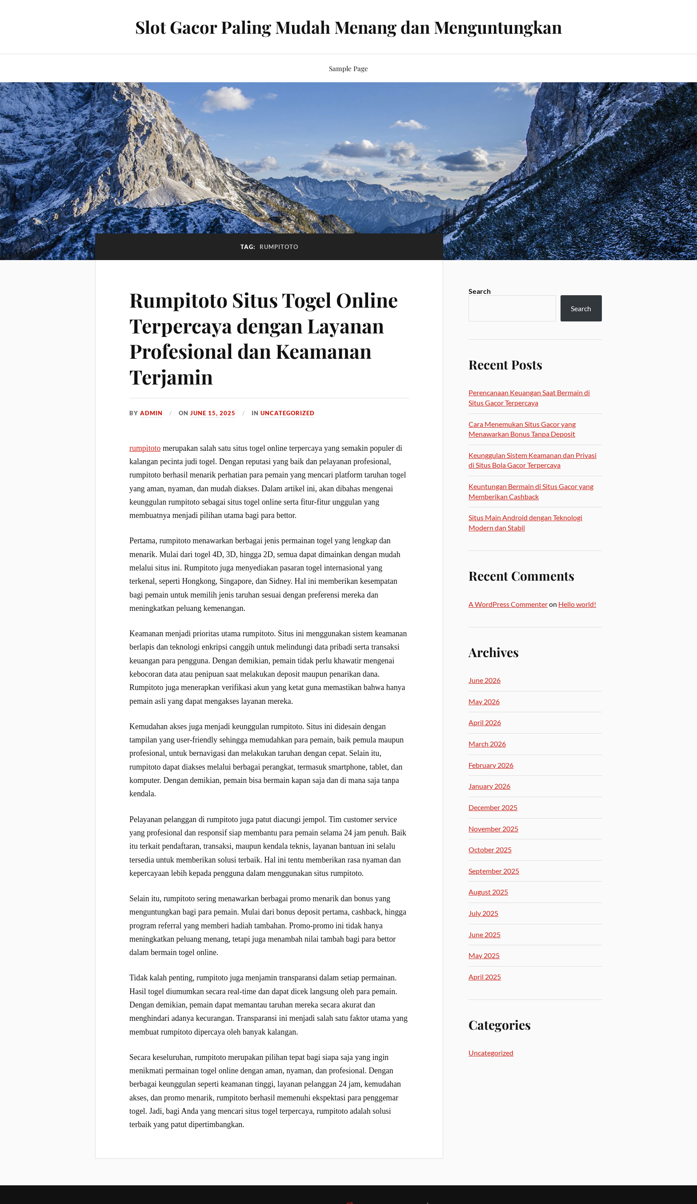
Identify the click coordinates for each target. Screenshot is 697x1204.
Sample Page (348, 68)
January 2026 (489, 786)
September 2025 (494, 871)
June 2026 (485, 680)
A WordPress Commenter (508, 604)
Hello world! (577, 604)
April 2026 (485, 722)
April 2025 (485, 976)
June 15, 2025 (213, 413)
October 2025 (490, 849)
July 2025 (483, 913)
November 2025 (493, 828)
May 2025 (484, 955)
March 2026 (487, 743)
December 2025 (493, 807)
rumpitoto (144, 448)
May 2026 (484, 701)
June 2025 (485, 934)
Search (480, 291)
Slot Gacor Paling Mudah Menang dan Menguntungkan (348, 27)
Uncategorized (287, 413)
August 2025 (488, 891)
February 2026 (491, 765)
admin (151, 413)
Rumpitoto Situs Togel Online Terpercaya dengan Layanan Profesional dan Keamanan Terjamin (263, 337)
